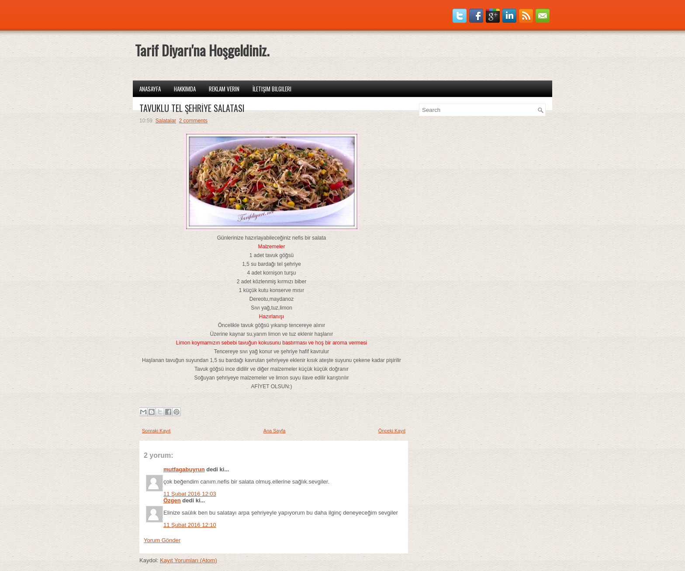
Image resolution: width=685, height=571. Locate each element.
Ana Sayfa (274, 430)
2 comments (193, 121)
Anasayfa (150, 88)
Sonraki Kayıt (156, 430)
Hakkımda (185, 88)
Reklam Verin (224, 88)
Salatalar (166, 121)
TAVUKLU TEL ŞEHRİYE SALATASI (192, 108)
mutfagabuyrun (184, 469)
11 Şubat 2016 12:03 (189, 494)
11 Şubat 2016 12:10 (189, 525)
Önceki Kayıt (391, 430)
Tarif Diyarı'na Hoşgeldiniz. (202, 50)
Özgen (172, 500)
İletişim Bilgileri (272, 88)
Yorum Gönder (162, 540)
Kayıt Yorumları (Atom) (188, 560)
